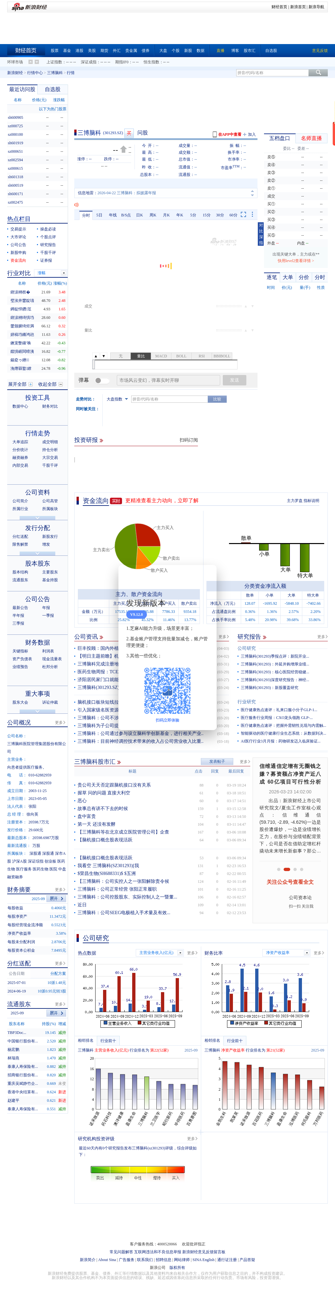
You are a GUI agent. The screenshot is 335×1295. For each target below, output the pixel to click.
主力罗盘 (295, 500)
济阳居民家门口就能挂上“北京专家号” (116, 679)
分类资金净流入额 (265, 586)
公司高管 (50, 501)
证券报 (46, 260)
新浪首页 (298, 7)
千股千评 (48, 252)
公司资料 (37, 492)
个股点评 (48, 237)
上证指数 (54, 62)
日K (139, 215)
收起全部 (47, 384)
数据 (200, 50)
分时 (86, 215)
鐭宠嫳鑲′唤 (20, 343)
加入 (252, 134)
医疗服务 (24, 869)
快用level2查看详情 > (296, 260)
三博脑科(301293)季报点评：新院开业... (275, 656)
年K (179, 215)
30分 (220, 215)
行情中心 (35, 72)
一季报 (48, 615)
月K (166, 215)
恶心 (82, 800)
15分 (207, 215)
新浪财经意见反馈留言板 (203, 1252)
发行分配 (37, 527)
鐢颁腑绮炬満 (22, 326)
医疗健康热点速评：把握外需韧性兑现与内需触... (283, 725)
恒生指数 (151, 62)
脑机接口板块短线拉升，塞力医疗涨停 (116, 702)
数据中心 (20, 406)
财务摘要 (19, 889)
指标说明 (311, 500)
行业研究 (247, 701)
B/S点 (126, 215)
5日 (99, 215)
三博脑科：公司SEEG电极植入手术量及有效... (124, 912)
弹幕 (84, 380)
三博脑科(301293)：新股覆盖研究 (269, 687)
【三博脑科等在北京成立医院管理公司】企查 (123, 832)
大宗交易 (50, 457)
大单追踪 (20, 442)
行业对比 (19, 273)
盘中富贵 (87, 816)
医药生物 (40, 869)
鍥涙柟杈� (20, 292)
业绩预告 (20, 666)
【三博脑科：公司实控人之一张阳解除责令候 (123, 881)
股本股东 (37, 563)
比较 (217, 399)
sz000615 (15, 168)
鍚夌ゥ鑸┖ (19, 360)
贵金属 (131, 50)
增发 (46, 544)
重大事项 (37, 693)
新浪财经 (15, 72)
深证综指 (36, 861)
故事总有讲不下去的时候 (103, 808)
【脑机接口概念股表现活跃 (105, 839)
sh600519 (15, 185)
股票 (55, 50)
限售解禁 (20, 544)
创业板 (50, 861)
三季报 (18, 623)
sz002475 (15, 202)
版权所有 (177, 1267)
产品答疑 (247, 1259)
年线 (113, 215)
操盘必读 (48, 229)
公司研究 (247, 648)
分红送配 (20, 536)
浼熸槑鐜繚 (20, 368)
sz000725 (15, 126)
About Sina (107, 1259)
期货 (104, 50)
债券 (146, 50)
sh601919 (15, 143)
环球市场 (15, 62)
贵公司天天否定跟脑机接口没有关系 (114, 785)
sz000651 (15, 151)
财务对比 (50, 406)
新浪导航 (316, 7)
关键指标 (20, 651)
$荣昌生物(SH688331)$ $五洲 (107, 873)
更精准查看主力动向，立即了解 (162, 500)
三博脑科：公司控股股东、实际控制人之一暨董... (127, 897)
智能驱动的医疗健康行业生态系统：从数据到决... (283, 733)
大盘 (163, 50)
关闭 (208, 576)
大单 (288, 277)
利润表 (48, 651)
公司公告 (18, 244)
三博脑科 (55, 72)
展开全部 (17, 384)
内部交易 (20, 465)
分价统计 (20, 449)
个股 (176, 50)
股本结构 (20, 572)
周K (153, 215)
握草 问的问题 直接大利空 (104, 792)
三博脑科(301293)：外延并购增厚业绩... (275, 664)
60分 (234, 215)
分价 (304, 277)
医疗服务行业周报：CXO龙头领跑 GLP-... (277, 717)
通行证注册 (227, 1259)
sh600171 (15, 194)
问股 (142, 132)
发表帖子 (217, 761)
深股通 (35, 853)
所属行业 (20, 509)
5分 (193, 215)
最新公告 (20, 607)
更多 (222, 636)
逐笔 (272, 277)
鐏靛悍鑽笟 (20, 309)
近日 (82, 904)
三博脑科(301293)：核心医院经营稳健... (275, 672)
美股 (92, 50)
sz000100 (15, 134)
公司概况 (19, 722)
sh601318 (15, 177)
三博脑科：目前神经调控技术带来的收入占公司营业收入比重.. (140, 741)
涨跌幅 (59, 100)
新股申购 (18, 252)
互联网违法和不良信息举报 (157, 1252)
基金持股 (50, 580)
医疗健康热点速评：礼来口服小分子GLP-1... (279, 710)
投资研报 (86, 440)
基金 (67, 50)
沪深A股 (19, 861)
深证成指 (89, 62)
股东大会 (20, 702)
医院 (53, 869)
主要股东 (50, 572)
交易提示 (18, 229)
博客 (235, 50)
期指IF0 (122, 62)
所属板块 (50, 509)
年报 (46, 607)
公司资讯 (86, 636)
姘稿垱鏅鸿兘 (22, 334)
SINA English (203, 1259)
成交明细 (50, 442)
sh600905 (15, 117)
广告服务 (126, 1259)
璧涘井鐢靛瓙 (22, 300)
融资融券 (20, 457)
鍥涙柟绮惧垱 (22, 317)
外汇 (117, 50)
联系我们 (145, 1259)
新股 (188, 50)
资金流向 (96, 500)
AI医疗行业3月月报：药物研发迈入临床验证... (281, 741)
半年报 (18, 615)
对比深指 (261, 234)
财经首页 (279, 7)
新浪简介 (88, 1259)
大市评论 (18, 237)
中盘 (62, 869)
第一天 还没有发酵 (96, 824)
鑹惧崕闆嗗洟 (22, 351)
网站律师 (182, 1259)
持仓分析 (50, 449)
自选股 (271, 50)
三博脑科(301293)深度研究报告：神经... (275, 680)
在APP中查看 (229, 134)
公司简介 (20, 501)
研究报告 (249, 636)
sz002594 (15, 160)
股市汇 (250, 50)
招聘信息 (163, 1259)
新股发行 (50, 536)
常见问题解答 (121, 1252)
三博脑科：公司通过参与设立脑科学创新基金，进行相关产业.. (140, 733)
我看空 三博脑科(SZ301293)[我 (108, 865)
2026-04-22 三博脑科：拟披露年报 (126, 193)
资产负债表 (22, 659)
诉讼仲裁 (50, 702)
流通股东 (20, 580)
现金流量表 (52, 659)
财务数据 (37, 642)
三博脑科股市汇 (94, 761)
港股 (79, 50)
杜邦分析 (50, 666)
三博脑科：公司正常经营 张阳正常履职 (117, 889)
